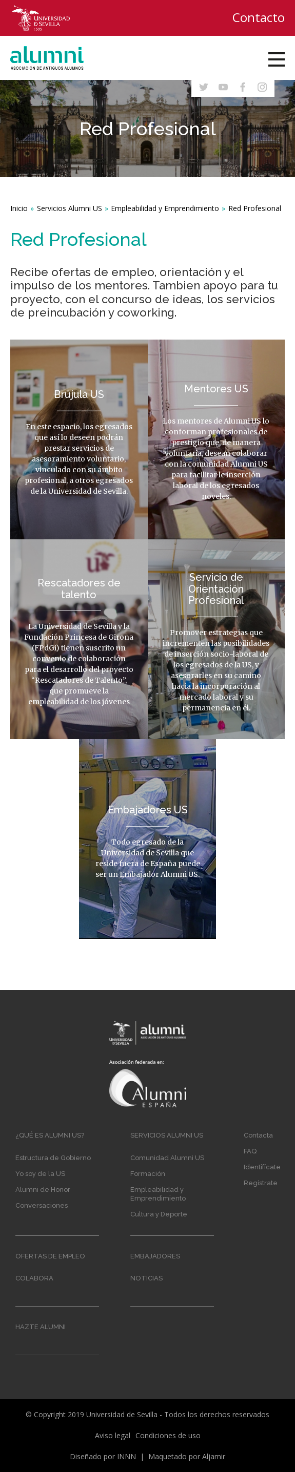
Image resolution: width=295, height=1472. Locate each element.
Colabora (34, 1278)
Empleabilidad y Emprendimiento (165, 208)
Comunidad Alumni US (167, 1158)
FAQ (250, 1151)
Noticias (146, 1278)
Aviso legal (112, 1435)
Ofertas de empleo (50, 1256)
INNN (126, 1456)
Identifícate (262, 1167)
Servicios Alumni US (69, 208)
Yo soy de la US (40, 1173)
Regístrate (261, 1183)
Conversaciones (41, 1205)
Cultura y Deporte (158, 1214)
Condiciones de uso (168, 1435)
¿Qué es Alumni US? (49, 1135)
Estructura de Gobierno (53, 1158)
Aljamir (213, 1456)
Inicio (19, 208)
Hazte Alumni (40, 1327)
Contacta (258, 1135)
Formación (147, 1173)
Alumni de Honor (42, 1189)
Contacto (258, 17)
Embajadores (155, 1256)
